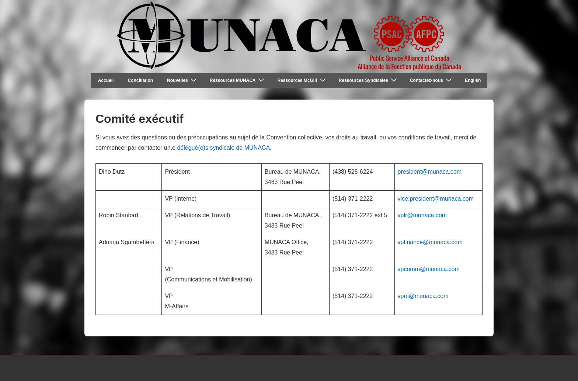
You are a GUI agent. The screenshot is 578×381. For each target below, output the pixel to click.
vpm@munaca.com (423, 296)
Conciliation (140, 80)
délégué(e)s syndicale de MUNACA (223, 148)
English (473, 80)
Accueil (106, 80)
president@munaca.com (430, 172)
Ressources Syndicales (369, 80)
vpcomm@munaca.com (429, 269)
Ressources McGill (302, 80)
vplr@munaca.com (422, 215)
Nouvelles (183, 80)
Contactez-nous (432, 80)
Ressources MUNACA (238, 80)
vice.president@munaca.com (436, 198)
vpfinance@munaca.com (430, 242)
